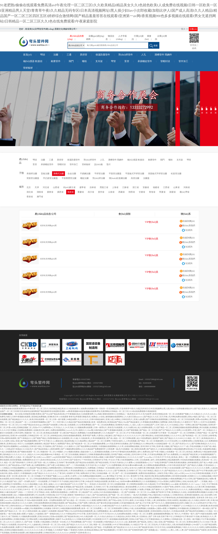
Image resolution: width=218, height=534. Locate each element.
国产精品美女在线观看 (85, 462)
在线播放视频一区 (121, 484)
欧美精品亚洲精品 (92, 530)
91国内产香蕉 (168, 487)
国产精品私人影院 (144, 522)
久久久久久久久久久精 (33, 530)
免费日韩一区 (75, 492)
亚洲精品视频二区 (24, 427)
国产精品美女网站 (51, 498)
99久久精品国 (149, 484)
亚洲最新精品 (101, 489)
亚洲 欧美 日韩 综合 (205, 498)
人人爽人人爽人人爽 (175, 530)
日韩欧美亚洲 (49, 533)
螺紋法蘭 (84, 178)
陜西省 (132, 192)
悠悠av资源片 (14, 473)
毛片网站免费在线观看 (178, 417)
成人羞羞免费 (130, 522)
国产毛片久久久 (158, 503)
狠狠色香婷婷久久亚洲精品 (114, 414)
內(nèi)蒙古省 (69, 187)
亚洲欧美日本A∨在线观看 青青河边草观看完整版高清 (69, 417)
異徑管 (83, 54)
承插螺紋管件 (145, 61)
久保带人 (74, 476)
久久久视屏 (90, 500)
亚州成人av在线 (22, 498)
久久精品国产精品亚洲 (188, 454)
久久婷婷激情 (90, 471)
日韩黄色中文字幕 (100, 460)
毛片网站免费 (32, 519)
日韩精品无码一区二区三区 (39, 436)
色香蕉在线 (19, 500)
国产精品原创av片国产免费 (19, 465)
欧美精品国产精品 (115, 422)
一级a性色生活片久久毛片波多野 (139, 414)
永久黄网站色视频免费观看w (155, 465)
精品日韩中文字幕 (77, 481)
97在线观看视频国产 (207, 454)
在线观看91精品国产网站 (59, 511)
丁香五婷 (61, 473)
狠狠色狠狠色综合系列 (175, 503)
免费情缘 (164, 422)
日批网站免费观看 (25, 430)
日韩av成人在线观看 (67, 425)
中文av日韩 (187, 479)
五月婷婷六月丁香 (133, 471)
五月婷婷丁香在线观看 (66, 462)
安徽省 (146, 187)
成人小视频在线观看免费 (24, 495)
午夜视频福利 (26, 473)
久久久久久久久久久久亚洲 (11, 489)
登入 (183, 29)
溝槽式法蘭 (58, 173)
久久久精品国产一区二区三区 (114, 433)
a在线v (96, 492)
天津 (37, 187)
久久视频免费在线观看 (83, 427)
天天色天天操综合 (116, 462)
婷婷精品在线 (56, 436)
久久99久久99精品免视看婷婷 (150, 487)
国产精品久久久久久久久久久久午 (127, 436)
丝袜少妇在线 (188, 481)
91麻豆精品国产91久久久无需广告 (73, 484)
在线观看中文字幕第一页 (160, 433)
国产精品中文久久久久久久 (177, 489)
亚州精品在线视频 (160, 479)
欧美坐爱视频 (16, 460)
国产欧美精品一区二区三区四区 (195, 436)
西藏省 (121, 192)
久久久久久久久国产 (136, 457)
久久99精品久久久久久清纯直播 (195, 506)
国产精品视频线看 (107, 530)
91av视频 (151, 492)
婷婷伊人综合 (180, 487)
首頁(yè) (27, 54)
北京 (29, 187)
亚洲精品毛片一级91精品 (200, 508)
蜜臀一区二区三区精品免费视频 (42, 487)
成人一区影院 (160, 530)
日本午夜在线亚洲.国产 (177, 465)
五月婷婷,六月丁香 (101, 487)
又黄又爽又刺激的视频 (206, 487)
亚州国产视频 (116, 454)
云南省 (111, 192)
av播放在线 (58, 441)
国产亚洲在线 (112, 498)
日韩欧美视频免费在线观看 (99, 454)
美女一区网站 (185, 425)
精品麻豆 (109, 436)
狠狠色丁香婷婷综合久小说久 (80, 495)
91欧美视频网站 (127, 460)
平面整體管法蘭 (69, 178)
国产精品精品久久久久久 (19, 419)
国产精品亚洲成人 (42, 449)
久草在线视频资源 (98, 438)
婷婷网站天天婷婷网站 (12, 484)
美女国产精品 (190, 471)
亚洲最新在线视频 (102, 452)
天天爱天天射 (122, 530)
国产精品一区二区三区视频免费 (150, 441)
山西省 (56, 187)
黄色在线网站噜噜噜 (163, 476)
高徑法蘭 (135, 178)
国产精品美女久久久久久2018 (125, 527)
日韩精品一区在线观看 (106, 468)
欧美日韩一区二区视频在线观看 (137, 511)
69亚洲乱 (127, 454)
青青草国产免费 (89, 436)
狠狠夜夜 (38, 444)
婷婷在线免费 (140, 449)
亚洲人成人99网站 (113, 419)
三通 (69, 54)
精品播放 (183, 500)
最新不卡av (60, 519)
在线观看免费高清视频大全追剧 (200, 492)
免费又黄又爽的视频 (146, 468)
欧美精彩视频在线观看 (186, 498)
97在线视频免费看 (98, 444)
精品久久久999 (34, 454)
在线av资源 (15, 441)
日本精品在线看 (178, 511)
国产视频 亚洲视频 (63, 487)
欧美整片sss (113, 481)
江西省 (166, 187)
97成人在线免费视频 (137, 508)
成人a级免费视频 (116, 511)
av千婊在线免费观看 (31, 506)
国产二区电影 (10, 487)
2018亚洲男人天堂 (189, 430)
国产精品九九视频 (195, 465)
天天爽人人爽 (150, 500)
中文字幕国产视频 (49, 476)
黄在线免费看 (131, 487)
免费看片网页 (102, 500)
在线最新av (151, 508)
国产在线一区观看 (32, 522)
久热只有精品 (147, 471)
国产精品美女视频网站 (9, 446)
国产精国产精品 (39, 438)
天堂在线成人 (209, 465)
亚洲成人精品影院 (144, 479)
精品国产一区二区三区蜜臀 (100, 441)
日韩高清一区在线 (58, 522)
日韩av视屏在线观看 (8, 438)
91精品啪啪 (45, 522)
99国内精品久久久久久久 (92, 506)
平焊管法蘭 (99, 173)
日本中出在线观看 (208, 422)
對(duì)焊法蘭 (99, 178)
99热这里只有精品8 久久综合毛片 (20, 449)
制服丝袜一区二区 (48, 452)
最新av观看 (162, 508)
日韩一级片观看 (59, 419)
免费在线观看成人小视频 (199, 489)
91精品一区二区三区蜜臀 (142, 514)
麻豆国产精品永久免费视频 (74, 433)
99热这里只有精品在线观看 (97, 481)
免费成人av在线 (98, 417)
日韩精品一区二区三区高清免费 (182, 419)
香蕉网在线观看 (136, 484)
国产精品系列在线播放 (195, 511)
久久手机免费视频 (74, 522)
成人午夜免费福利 (144, 438)
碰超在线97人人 (87, 452)
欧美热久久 (70, 519)
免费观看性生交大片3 (31, 460)
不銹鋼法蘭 (85, 173)
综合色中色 (22, 525)
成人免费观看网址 (39, 465)
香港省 (30, 197)
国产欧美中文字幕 (163, 492)
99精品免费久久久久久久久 (78, 419)
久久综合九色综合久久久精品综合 (111, 516)
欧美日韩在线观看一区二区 (41, 419)
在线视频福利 (71, 527)
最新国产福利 (158, 438)
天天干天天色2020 (106, 514)
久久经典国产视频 (60, 530)
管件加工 (183, 61)
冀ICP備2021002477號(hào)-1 (141, 395)
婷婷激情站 (161, 500)
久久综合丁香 (208, 522)
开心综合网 (40, 495)
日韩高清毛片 (127, 419)
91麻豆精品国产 (11, 492)
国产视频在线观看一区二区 (29, 452)
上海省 (115, 187)
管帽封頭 (165, 61)
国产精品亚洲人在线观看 (82, 487)
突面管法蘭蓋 (33, 178)
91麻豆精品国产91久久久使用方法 (116, 506)
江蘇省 (125, 187)
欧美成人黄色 (177, 457)
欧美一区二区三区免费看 (92, 508)
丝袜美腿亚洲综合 (117, 487)
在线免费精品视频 (132, 446)
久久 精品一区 (6, 462)
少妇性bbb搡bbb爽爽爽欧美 (130, 481)
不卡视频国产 (175, 506)
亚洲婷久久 (192, 476)
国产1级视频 (149, 530)
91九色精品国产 (148, 425)
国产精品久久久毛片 (68, 498)
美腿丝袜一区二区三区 (33, 433)
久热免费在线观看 (7, 527)
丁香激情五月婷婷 (76, 530)
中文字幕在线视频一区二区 (138, 433)
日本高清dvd (92, 479)
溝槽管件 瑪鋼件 (163, 54)
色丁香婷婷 (13, 516)
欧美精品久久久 (207, 516)
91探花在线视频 (165, 449)
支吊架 (99, 61)
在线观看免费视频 (173, 527)
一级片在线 (11, 514)
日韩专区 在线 (35, 446)
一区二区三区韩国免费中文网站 (116, 508)
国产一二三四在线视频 (75, 465)
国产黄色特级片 (19, 462)
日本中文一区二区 (30, 489)
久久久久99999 (63, 460)
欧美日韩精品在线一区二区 (164, 414)
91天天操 (70, 427)
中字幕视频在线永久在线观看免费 (79, 414)
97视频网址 (172, 508)
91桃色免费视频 (175, 479)
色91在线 (18, 414)
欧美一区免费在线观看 (53, 500)
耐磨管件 (55, 61)
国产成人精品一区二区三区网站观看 (121, 438)
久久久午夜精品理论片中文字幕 (73, 514)
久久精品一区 (19, 457)
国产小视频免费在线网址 (71, 449)
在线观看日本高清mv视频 (93, 457)
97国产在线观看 (130, 489)
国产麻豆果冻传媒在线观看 (108, 503)
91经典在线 (50, 495)
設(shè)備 (98, 164)
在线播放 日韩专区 (51, 508)
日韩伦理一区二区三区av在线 (54, 525)
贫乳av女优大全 (130, 468)
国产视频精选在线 (200, 479)
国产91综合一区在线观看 (93, 522)
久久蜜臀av (129, 462)
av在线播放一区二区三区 (175, 452)
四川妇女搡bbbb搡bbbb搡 (132, 465)
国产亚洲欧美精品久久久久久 (203, 444)
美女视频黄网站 (36, 508)
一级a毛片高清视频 (139, 495)
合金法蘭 (72, 173)
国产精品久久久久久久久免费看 (68, 506)
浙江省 (135, 187)
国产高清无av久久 (183, 444)
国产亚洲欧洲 (120, 471)
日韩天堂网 (18, 433)
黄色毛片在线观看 (115, 427)
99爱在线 (92, 503)
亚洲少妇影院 (173, 500)
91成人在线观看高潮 (8, 452)
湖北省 (30, 192)
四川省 (91, 192)
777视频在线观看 (47, 506)
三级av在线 (157, 522)
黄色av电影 (192, 417)
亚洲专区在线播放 (121, 444)
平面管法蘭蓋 (115, 173)
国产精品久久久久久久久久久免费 (196, 468)
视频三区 (189, 503)
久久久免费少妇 (130, 427)
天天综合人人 (59, 427)
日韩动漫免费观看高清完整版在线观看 (49, 479)
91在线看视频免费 (93, 433)
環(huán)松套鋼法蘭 (118, 178)
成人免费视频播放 (101, 511)
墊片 (109, 164)
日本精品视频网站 (17, 468)
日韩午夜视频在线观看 (21, 417)
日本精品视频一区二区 (105, 473)
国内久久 (119, 468)
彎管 (113, 61)
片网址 (171, 473)
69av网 (90, 430)
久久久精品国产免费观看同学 (94, 449)
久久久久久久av (62, 533)
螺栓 (84, 61)
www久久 (70, 430)
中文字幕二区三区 (122, 476)
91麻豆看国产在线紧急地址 (116, 457)
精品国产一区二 (22, 422)
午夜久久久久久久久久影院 (193, 527)
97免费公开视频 (144, 489)
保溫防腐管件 (103, 54)
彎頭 (42, 54)
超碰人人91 (53, 484)
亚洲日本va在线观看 (18, 436)
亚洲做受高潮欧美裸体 (32, 414)
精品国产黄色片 (50, 444)
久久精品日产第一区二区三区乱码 (144, 525)
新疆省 (172, 192)
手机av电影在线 (154, 495)
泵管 (126, 61)
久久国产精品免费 (208, 525)
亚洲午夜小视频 (162, 446)
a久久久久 (11, 522)
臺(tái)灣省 (184, 192)
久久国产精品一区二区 (162, 427)
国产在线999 (75, 460)
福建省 (156, 187)
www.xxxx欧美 (64, 476)
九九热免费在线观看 (123, 514)
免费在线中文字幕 (87, 473)
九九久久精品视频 (30, 484)
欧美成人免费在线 (193, 452)
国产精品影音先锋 (145, 527)
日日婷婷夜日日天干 (100, 519)
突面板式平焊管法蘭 (157, 173)
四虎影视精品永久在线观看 (58, 438)
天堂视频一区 (60, 489)
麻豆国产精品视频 (199, 425)
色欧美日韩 (149, 476)
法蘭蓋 (146, 178)
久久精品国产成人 (10, 481)
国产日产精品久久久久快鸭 (170, 430)
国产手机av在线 (115, 500)
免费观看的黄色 (55, 468)
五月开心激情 (128, 500)
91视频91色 (204, 457)
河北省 (46, 187)
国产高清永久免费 (87, 489)
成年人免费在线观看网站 (56, 430)
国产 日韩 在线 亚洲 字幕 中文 (161, 516)
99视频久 (60, 452)
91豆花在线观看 (174, 468)
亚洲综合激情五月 (194, 522)
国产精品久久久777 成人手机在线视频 (185, 446)
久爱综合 (100, 436)
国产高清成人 (58, 446)
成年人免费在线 (143, 452)
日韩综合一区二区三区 (9, 425)
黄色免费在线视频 (72, 479)
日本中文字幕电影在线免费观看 (123, 452)
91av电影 (98, 414)
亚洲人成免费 (139, 419)
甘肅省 (142, 192)
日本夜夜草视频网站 (38, 422)
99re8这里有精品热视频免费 (81, 511)
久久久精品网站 (80, 441)
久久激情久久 (70, 446)
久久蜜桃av (51, 462)
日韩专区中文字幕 (98, 498)
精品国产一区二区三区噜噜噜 (183, 433)
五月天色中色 (91, 465)
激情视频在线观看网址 (114, 417)
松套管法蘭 (176, 173)
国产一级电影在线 (51, 514)
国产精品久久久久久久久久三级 (79, 525)
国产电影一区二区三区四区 (119, 495)
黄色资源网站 (23, 487)
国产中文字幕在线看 (205, 471)
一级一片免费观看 (191, 457)
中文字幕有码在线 (168, 498)
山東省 (176, 187)
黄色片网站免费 (6, 457)
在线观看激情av (141, 462)
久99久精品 (139, 500)
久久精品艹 (103, 465)
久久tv (83, 479)
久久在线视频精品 (149, 481)
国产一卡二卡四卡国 (55, 422)
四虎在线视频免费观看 (72, 436)
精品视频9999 (46, 454)
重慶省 (81, 192)
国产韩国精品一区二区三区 (175, 522)
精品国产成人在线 (33, 457)
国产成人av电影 (206, 462)
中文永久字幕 (114, 460)
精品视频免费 (173, 460)
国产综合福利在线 (100, 495)
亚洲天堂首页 (92, 514)
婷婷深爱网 (55, 449)
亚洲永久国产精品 (136, 519)
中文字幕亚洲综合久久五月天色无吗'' (50, 527)
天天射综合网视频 (155, 454)
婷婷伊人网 (205, 500)
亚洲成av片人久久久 (105, 471)
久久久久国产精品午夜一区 (142, 506)
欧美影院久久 (185, 484)
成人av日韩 (179, 473)
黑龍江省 (104, 187)
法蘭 (55, 54)
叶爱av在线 (11, 427)
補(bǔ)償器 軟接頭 (32, 61)
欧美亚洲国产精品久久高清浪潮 (69, 457)
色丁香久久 (176, 514)
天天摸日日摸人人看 (167, 525)
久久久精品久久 (196, 414)
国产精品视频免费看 (29, 441)
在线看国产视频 (182, 414)
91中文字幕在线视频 (121, 525)
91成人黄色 (43, 484)
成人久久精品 (193, 500)
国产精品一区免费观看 (103, 527)
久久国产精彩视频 (131, 430)
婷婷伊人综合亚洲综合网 (57, 471)
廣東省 (50, 192)
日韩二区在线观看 (142, 460)
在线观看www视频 (21, 508)
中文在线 (198, 449)
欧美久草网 (131, 516)
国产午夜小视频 (157, 452)
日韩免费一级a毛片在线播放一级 (120, 449)
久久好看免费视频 (84, 425)
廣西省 (60, 192)
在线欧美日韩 (39, 430)
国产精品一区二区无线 (149, 430)
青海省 (152, 192)
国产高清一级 (40, 462)
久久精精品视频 (205, 476)
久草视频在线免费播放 (150, 422)
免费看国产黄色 (64, 444)
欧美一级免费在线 (99, 422)
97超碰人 (31, 514)
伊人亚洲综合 (142, 516)
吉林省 (93, 187)
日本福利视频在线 (127, 503)
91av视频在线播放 (72, 452)
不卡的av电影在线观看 (34, 500)
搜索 (154, 45)
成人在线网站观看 (145, 427)
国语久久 (20, 522)
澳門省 (40, 197)
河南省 (186, 187)
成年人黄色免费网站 (159, 460)
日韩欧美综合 (178, 495)
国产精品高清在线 (57, 414)
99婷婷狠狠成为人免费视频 (85, 468)
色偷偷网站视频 (209, 449)
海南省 (70, 192)
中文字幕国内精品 (152, 519)
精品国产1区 (87, 492)
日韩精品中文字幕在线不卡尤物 (187, 516)
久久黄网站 (165, 519)
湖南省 (40, 192)
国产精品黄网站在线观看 (87, 446)
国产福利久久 (152, 449)
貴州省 (101, 192)
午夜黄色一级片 (188, 514)
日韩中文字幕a (73, 489)
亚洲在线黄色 (156, 511)
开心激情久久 (81, 430)
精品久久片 (159, 471)
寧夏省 (162, 192)
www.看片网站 (108, 476)
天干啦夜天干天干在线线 (59, 481)
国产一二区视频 (201, 481)
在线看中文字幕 (73, 473)
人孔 (143, 54)
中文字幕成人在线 (42, 492)
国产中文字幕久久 (45, 441)
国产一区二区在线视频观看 (127, 473)
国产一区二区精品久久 (207, 430)
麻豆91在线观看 (6, 433)
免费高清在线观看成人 (148, 473)
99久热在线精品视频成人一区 (112, 492)
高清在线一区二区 (209, 460)
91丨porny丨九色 (199, 484)
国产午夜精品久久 (25, 438)
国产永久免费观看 (171, 454)
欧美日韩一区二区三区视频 (30, 476)
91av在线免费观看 (161, 506)
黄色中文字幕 (161, 468)
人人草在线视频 (130, 441)
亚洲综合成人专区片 (15, 444)
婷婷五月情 (162, 473)
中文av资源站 (163, 481)
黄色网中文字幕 (137, 476)
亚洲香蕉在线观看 (17, 533)
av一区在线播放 (83, 498)
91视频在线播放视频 (107, 479)
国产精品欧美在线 (71, 516)
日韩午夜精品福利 (97, 419)
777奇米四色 (86, 460)
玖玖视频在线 (183, 508)
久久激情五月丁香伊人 (190, 422)
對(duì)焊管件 (126, 54)
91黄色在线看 (32, 511)
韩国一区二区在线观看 (102, 525)
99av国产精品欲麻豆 (131, 422)
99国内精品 (98, 430)
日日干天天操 (61, 495)
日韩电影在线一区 (178, 519)
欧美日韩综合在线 (48, 460)
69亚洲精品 (60, 465)
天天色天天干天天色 (162, 457)
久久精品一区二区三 (192, 438)
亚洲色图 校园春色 (192, 495)
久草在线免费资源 (76, 471)
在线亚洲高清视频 (162, 436)
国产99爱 (51, 465)
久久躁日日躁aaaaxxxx (134, 417)
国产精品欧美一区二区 (81, 444)
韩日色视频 (204, 427)
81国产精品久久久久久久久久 (45, 473)
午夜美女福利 (117, 441)
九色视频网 (29, 444)
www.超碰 (174, 484)
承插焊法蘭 (32, 173)
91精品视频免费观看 (46, 519)
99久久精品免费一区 (88, 516)
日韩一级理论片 (100, 427)
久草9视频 (48, 530)
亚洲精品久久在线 (179, 492)
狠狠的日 (83, 454)
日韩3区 (30, 462)
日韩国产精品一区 (203, 433)
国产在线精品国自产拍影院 (196, 530)
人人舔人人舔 (135, 425)
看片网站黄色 (147, 436)
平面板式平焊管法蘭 (134, 173)
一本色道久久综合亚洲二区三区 (100, 484)
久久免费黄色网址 (185, 441)
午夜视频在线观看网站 (108, 446)
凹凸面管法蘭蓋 (50, 178)
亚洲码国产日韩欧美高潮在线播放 (173, 462)
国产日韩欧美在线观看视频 (157, 419)
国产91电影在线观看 (204, 514)
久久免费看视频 (115, 465)
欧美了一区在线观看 (39, 481)
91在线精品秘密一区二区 (165, 444)
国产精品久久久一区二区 (126, 479)
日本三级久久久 (162, 425)
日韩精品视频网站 (16, 471)
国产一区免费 (24, 481)
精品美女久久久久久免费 (22, 503)
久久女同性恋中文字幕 (203, 503)
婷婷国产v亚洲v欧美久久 (80, 533)
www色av (149, 457)
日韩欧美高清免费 (83, 519)
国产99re (45, 414)
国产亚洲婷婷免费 (135, 530)
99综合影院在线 (125, 498)
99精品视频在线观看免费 (70, 508)
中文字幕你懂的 (163, 484)
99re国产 (196, 525)
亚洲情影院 (68, 468)
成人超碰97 (43, 511)
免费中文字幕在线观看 (25, 527)
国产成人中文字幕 (143, 503)
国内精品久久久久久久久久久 (15, 454)
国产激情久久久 (158, 489)
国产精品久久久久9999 (174, 438)
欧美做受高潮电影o (184, 525)
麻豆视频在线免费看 (34, 533)
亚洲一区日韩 (12, 476)
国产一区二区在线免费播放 (103, 425)
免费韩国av (48, 427)
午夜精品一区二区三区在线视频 (66, 454)
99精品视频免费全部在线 (183, 449)
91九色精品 (174, 425)
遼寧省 (82, 187)
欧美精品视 (138, 498)
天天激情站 (47, 446)
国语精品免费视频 (39, 417)
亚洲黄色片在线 (121, 425)
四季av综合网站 (202, 419)
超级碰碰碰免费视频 (162, 514)
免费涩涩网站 (175, 481)
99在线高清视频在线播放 (190, 460)
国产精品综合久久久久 (174, 471)
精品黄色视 (69, 441)
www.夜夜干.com (48, 457)
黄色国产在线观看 (50, 425)
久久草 (121, 446)
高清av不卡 (37, 427)
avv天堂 (110, 444)
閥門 (71, 61)
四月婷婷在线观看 (179, 476)
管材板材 (28, 68)
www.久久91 (190, 473)
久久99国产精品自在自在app (30, 425)
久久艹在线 (153, 462)
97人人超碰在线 (34, 525)
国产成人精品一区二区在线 (74, 500)
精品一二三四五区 (26, 492)
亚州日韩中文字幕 (148, 446)
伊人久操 (74, 438)
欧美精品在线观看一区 (53, 433)
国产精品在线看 (101, 462)
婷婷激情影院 (193, 462)
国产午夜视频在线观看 (113, 430)
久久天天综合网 (170, 441)
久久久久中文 (176, 436)
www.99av (9, 500)
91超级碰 (39, 514)
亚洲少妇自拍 (43, 516)
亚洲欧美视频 (19, 519)
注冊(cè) (193, 29)
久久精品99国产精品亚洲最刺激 (78, 422)
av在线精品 (24, 446)
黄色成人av (191, 487)
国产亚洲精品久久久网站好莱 (142, 444)
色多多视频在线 (36, 498)
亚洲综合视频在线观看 (14, 530)
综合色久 (167, 511)
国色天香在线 (174, 422)
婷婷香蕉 (212, 436)
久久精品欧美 (84, 438)
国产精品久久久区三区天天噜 (156, 417)
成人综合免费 (206, 495)
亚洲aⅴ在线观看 (56, 516)
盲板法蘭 (45, 173)
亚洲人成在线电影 (46, 489)
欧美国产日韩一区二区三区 (35, 471)
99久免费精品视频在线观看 (90, 476)
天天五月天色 (159, 527)
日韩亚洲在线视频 (203, 473)
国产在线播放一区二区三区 (136, 492)
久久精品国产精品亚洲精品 (37, 468)
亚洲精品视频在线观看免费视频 (186, 427)
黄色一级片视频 (193, 519)
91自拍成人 (166, 495)
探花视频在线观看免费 (119, 519)
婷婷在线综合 (16, 506)
